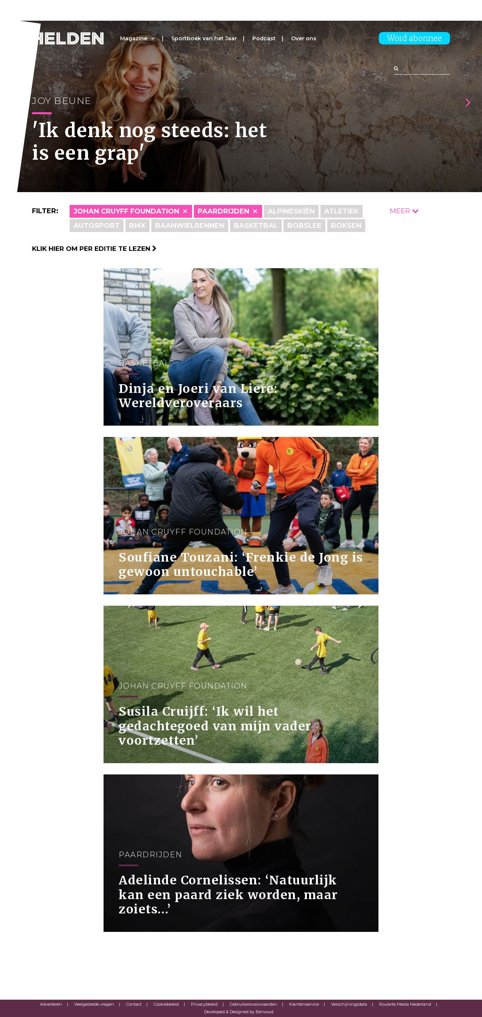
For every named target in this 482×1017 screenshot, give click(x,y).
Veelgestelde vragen (94, 1004)
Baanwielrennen (189, 225)
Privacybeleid (204, 1004)
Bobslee (304, 225)
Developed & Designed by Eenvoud (238, 1011)
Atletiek (341, 211)
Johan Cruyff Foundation (126, 211)
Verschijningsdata (349, 1004)
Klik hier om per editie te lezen (94, 248)
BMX (137, 225)
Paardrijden (223, 211)
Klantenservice (304, 1004)
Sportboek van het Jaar (204, 38)
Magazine (133, 38)
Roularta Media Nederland (405, 1004)
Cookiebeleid (166, 1004)
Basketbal (256, 225)
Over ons (303, 38)
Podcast (264, 38)
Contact (134, 1004)
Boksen (346, 225)
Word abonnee (414, 38)
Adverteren (51, 1004)
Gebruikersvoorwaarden (253, 1004)
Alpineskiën (291, 211)
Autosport (96, 225)
